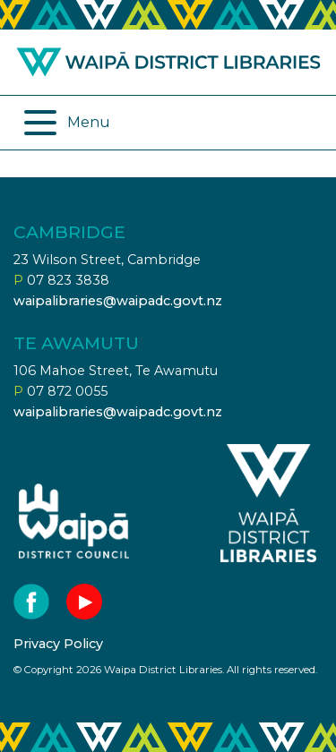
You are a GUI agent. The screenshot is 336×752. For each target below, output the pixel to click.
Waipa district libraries (168, 62)
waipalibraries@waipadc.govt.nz (117, 301)
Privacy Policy (58, 644)
